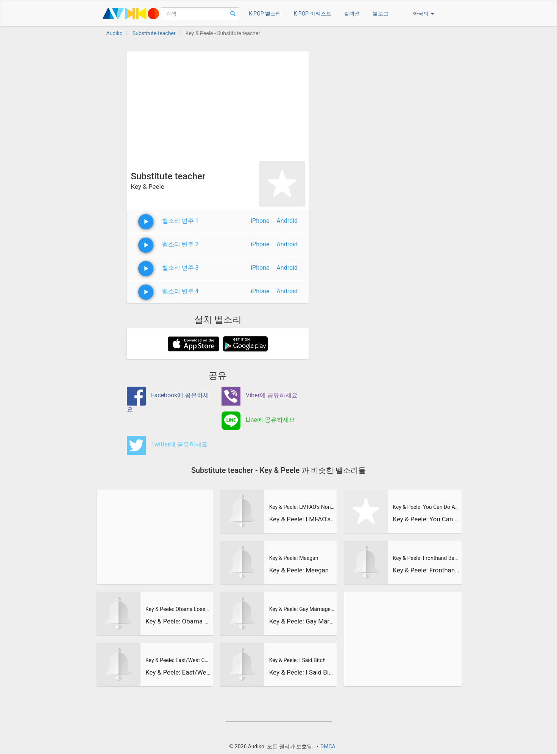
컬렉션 (352, 14)
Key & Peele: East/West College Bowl (178, 660)
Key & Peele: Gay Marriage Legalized (302, 609)
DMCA (327, 746)
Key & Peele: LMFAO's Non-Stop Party (302, 507)
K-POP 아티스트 (312, 14)
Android (287, 220)
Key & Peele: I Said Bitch (297, 660)
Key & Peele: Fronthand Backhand (426, 558)
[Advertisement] (218, 104)
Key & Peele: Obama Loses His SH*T (178, 609)
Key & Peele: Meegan (293, 558)
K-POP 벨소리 (265, 14)
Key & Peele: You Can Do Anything (426, 507)
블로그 (380, 14)
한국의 (423, 14)
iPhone (260, 220)
